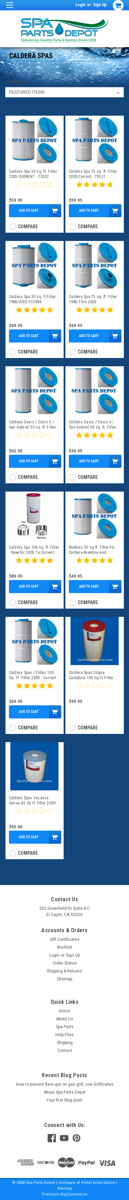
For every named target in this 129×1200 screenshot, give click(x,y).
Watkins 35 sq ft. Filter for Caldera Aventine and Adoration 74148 (92, 550)
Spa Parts (65, 1026)
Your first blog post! (64, 1100)
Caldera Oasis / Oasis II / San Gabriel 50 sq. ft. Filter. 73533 (33, 425)
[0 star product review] (34, 189)
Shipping (65, 1042)
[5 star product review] (34, 314)
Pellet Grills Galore (98, 1182)
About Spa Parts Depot (65, 1092)
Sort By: (13, 81)
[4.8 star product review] (94, 189)
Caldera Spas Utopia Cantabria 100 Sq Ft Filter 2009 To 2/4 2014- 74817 (91, 675)
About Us (64, 1019)
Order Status (65, 963)
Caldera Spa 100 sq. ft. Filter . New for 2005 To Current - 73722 (34, 550)
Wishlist (64, 947)
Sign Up (100, 4)
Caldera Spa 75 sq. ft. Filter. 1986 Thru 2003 (93, 299)
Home (64, 1011)
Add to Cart (29, 210)
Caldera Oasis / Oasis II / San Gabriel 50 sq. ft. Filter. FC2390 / (93, 425)
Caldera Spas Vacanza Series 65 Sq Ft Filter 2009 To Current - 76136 (32, 801)
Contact (64, 1050)
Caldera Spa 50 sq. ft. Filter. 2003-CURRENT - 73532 (33, 174)
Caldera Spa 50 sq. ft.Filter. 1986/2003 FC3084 (33, 299)
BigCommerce (74, 1194)
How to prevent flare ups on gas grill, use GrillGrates (65, 1084)
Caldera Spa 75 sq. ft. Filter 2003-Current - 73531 (93, 174)
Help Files (64, 1034)
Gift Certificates (64, 939)
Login (80, 4)
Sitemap (64, 979)
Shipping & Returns (64, 971)
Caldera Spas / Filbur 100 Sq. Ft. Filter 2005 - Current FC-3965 (32, 675)
